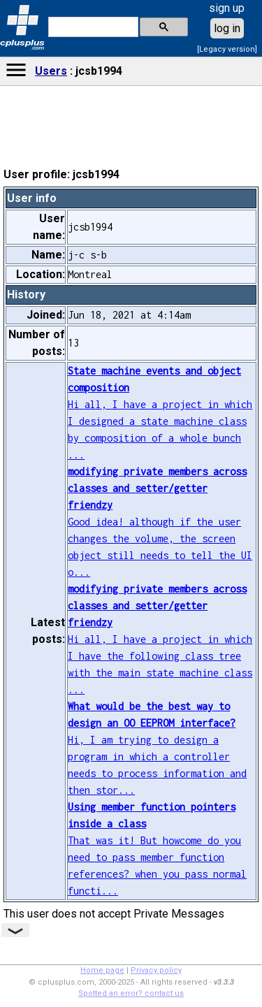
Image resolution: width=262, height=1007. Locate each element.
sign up (227, 8)
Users (51, 71)
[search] (92, 27)
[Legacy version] (227, 49)
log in (227, 28)
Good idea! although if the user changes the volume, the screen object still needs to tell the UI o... (160, 521)
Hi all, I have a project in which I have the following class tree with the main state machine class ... (160, 639)
